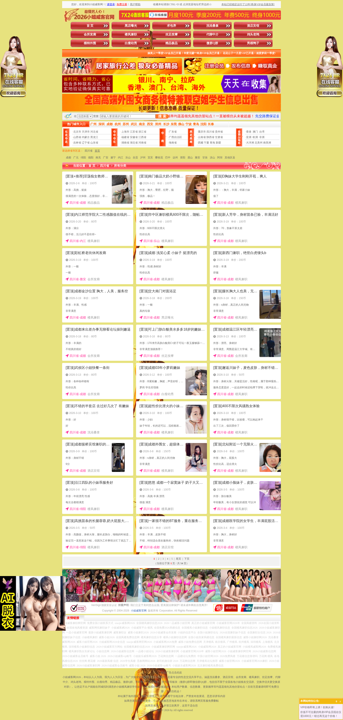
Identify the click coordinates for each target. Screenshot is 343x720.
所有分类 (120, 165)
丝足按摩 (171, 34)
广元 (76, 157)
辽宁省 (86, 142)
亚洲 (248, 137)
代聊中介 (212, 34)
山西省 (77, 137)
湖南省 (125, 142)
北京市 (77, 131)
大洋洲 (250, 142)
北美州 (258, 142)
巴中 (167, 157)
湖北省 (134, 142)
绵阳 (83, 157)
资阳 (182, 157)
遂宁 (113, 157)
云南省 (202, 137)
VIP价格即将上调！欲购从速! (317, 707)
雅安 (197, 157)
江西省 (142, 137)
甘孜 (205, 157)
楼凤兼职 (131, 34)
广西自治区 (175, 137)
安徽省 (134, 137)
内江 (120, 157)
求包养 (171, 25)
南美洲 (267, 142)
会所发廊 (90, 34)
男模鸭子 (253, 43)
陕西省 (210, 137)
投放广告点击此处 (171, 672)
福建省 (125, 137)
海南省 (173, 142)
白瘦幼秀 (131, 43)
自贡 (135, 157)
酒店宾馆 (253, 25)
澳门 (255, 131)
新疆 (218, 142)
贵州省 (219, 131)
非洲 (261, 137)
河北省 (94, 131)
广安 (105, 157)
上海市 (125, 131)
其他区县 (230, 157)
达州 (175, 157)
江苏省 (134, 131)
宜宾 (150, 157)
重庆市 (202, 131)
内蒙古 (86, 137)
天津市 (86, 131)
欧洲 (255, 137)
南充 (98, 157)
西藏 (200, 142)
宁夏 (206, 142)
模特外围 (90, 43)
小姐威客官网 (139, 610)
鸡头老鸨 (253, 34)
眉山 (190, 157)
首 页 (90, 25)
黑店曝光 (131, 25)
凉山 (212, 157)
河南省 (142, 142)
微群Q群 (212, 43)
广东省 (173, 131)
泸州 (142, 157)
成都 (68, 157)
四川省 (210, 131)
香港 (248, 131)
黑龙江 (94, 137)
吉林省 (77, 142)
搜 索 (162, 116)
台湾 (261, 131)
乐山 (128, 157)
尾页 (178, 558)
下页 (186, 558)
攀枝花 (159, 157)
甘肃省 (219, 137)
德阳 (90, 157)
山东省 (94, 142)
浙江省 (142, 131)
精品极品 (171, 43)
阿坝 (219, 157)
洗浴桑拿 (212, 25)
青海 (212, 142)
